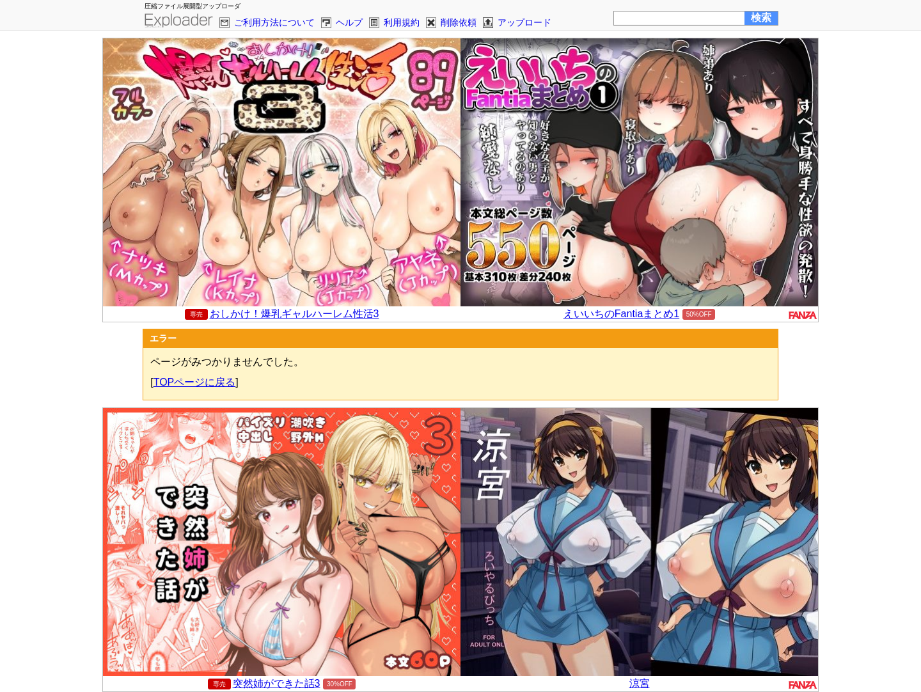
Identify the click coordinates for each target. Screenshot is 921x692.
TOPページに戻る (195, 382)
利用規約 (402, 22)
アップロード (524, 22)
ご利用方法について (274, 22)
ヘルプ (349, 22)
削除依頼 (458, 22)
